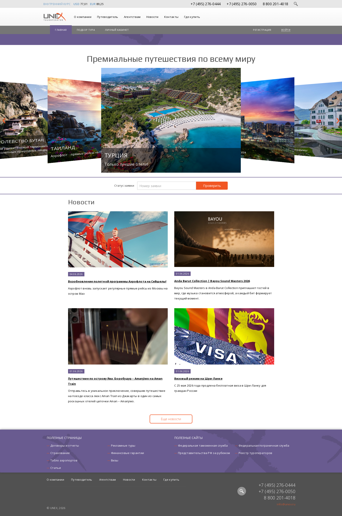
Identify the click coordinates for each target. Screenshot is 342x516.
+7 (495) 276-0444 (206, 4)
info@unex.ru (286, 504)
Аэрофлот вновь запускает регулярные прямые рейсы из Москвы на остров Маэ (118, 253)
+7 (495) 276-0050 (241, 4)
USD (77, 4)
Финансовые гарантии (127, 453)
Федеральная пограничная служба (264, 445)
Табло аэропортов (63, 460)
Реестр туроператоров (255, 453)
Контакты (171, 17)
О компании (82, 17)
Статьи (55, 468)
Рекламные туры (123, 445)
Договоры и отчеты (64, 445)
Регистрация (262, 29)
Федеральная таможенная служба (203, 445)
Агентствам (132, 17)
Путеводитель (107, 17)
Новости (152, 17)
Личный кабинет (117, 29)
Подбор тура (86, 29)
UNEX (54, 17)
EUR (93, 4)
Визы (114, 460)
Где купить (192, 17)
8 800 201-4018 (275, 4)
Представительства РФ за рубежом (204, 453)
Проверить (212, 185)
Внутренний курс (57, 4)
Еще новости (171, 419)
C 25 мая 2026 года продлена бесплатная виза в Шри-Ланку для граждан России (224, 350)
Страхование (60, 453)
